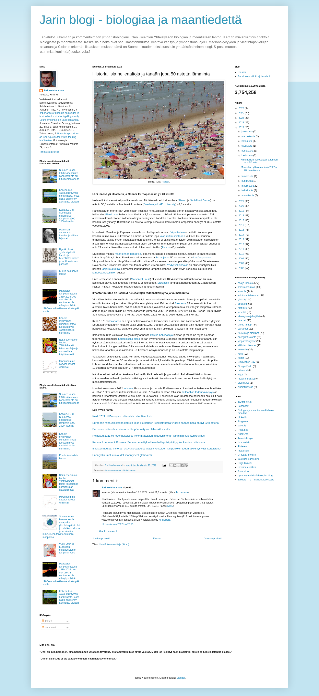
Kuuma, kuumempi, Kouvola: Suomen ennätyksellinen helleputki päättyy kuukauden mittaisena (148, 442)
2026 (242, 108)
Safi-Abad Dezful (200, 200)
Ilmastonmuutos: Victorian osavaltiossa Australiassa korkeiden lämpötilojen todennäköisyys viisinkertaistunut (156, 448)
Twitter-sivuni (245, 402)
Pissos (166, 247)
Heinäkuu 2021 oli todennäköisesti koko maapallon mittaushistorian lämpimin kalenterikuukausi (148, 435)
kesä (240, 353)
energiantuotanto (247, 337)
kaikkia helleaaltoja (161, 334)
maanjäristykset (246, 378)
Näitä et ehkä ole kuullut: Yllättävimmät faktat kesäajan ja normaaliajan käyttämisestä (68, 347)
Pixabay (165, 181)
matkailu (242, 308)
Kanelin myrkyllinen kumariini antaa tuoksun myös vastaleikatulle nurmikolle (67, 325)
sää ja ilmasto (128, 470)
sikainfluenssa (245, 387)
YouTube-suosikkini (248, 459)
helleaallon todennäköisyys (197, 392)
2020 (242, 206)
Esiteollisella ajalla (129, 338)
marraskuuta (248, 136)
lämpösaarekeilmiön (104, 272)
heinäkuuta (247, 150)
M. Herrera (182, 492)
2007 (242, 268)
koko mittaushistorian (172, 236)
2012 (242, 244)
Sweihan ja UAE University (159, 204)
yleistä (241, 299)
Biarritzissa (111, 214)
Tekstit (47, 621)
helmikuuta (247, 190)
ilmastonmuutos (113, 470)
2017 (242, 220)
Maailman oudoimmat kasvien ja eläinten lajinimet (69, 234)
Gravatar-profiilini (247, 454)
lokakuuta (247, 141)
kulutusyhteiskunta (248, 295)
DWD (170, 506)
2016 (242, 225)
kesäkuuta (247, 155)
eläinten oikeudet (247, 345)
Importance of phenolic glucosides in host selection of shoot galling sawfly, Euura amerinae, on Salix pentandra (59, 116)
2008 (242, 263)
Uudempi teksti (101, 538)
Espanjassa (162, 257)
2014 (242, 234)
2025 (242, 113)
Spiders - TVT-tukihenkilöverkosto (256, 479)
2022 (242, 127)
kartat (241, 357)
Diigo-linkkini (244, 463)
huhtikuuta (247, 180)
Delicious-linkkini (247, 467)
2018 (242, 215)
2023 (242, 122)
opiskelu (242, 303)
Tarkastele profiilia (49, 151)
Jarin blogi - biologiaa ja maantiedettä (140, 20)
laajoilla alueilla (111, 268)
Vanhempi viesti (213, 538)
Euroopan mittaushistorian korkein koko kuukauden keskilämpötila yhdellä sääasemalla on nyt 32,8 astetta (155, 422)
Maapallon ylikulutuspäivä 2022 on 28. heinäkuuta (259, 169)
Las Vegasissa (202, 257)
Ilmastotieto (244, 442)
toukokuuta (247, 176)
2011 (242, 249)
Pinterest (242, 446)
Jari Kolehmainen (112, 487)
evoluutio (243, 349)
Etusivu (157, 538)
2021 (242, 201)
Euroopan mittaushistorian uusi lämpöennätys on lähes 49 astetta (131, 429)
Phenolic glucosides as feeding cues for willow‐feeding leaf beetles (59, 137)
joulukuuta (247, 131)
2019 (242, 210)
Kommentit (49, 627)
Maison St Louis (140, 279)
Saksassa (163, 282)
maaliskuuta (248, 185)
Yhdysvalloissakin (177, 265)
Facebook (243, 406)
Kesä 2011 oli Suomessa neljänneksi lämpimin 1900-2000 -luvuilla (67, 215)
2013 (242, 239)
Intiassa (128, 388)
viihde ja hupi (245, 324)
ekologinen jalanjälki (249, 316)
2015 (242, 229)
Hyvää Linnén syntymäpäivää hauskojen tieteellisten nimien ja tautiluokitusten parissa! (69, 257)
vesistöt (242, 312)
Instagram (243, 450)
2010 (242, 253)
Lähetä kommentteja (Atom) (114, 544)
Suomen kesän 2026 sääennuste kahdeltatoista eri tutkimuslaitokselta (69, 174)
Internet (242, 320)
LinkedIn (242, 417)
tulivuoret (243, 370)
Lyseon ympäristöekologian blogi (255, 475)
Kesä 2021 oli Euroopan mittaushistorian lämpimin (122, 416)
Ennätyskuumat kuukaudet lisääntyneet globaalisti (122, 455)
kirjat (240, 374)
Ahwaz (182, 200)
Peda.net (243, 429)
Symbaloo (243, 471)
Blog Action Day (246, 362)
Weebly (242, 425)
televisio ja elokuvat (248, 333)
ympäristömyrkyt (247, 341)
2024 (242, 117)
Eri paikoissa (177, 232)
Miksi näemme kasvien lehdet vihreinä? (67, 364)
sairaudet (243, 328)
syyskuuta (247, 145)
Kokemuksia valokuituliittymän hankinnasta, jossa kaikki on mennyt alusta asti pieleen (69, 196)
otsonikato (243, 382)
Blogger (181, 677)
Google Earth (245, 366)
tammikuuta (248, 195)
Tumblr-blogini (245, 438)
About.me (243, 434)
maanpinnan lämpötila (128, 253)
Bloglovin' (243, 421)
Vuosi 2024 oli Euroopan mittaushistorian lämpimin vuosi (67, 548)
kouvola (242, 291)
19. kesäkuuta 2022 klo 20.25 (117, 524)
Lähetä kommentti (107, 531)
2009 (242, 258)
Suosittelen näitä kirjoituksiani (254, 76)
